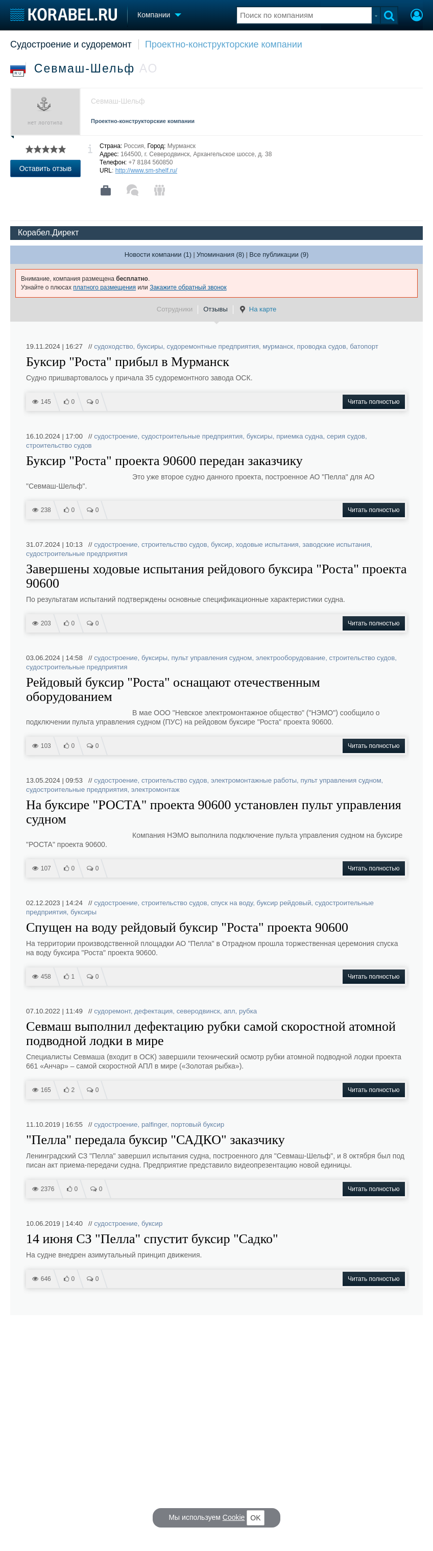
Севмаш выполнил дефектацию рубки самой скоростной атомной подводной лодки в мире (211, 1034)
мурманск (278, 346)
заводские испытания (336, 544)
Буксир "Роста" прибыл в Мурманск (127, 362)
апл (229, 1011)
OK (255, 1518)
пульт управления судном (211, 658)
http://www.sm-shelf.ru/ (146, 170)
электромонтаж (155, 789)
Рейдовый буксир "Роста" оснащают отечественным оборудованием (173, 689)
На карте (257, 309)
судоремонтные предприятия (213, 346)
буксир (221, 544)
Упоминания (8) (221, 254)
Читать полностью (374, 401)
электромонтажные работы (254, 780)
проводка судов (321, 346)
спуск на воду (232, 903)
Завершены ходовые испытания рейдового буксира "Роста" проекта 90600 (216, 576)
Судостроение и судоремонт (71, 44)
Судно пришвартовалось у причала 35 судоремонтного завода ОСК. (139, 378)
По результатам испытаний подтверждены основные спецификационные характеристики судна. (185, 599)
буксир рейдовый (284, 903)
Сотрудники (175, 309)
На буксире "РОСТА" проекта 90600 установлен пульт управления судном (213, 812)
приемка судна (299, 436)
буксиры (150, 346)
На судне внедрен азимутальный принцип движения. (114, 1255)
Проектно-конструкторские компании (223, 44)
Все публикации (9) (278, 254)
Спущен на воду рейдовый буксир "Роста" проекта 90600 (187, 927)
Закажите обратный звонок (188, 287)
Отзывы (215, 309)
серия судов (346, 436)
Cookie (234, 1517)
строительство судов (59, 445)
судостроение (115, 436)
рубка (248, 1011)
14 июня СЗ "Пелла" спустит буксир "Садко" (152, 1239)
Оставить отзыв (45, 168)
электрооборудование (290, 658)
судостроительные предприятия (192, 436)
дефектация (153, 1011)
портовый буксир (197, 1124)
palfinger (154, 1124)
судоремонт (112, 1011)
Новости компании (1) (158, 254)
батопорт (364, 346)
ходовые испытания (267, 544)
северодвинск (198, 1011)
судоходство (113, 346)
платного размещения (104, 287)
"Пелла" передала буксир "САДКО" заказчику (155, 1140)
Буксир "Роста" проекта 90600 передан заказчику (164, 461)
